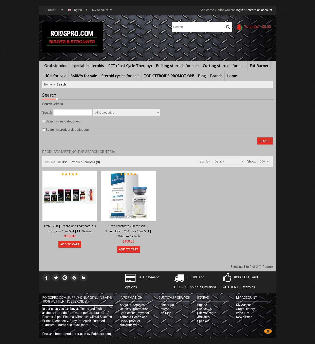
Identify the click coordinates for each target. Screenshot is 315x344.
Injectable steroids (87, 65)
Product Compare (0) (85, 162)
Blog (202, 75)
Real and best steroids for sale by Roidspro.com (76, 334)
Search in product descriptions (67, 130)
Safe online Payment (134, 313)
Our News (204, 309)
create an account (259, 10)
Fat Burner (259, 65)
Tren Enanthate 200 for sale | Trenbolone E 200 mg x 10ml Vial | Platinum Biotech (128, 231)
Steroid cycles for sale (120, 75)
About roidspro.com (133, 305)
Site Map (165, 313)
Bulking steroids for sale (177, 65)
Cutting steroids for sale (224, 65)
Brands (216, 75)
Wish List (242, 313)
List (50, 162)
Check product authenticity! (130, 323)
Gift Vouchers (206, 313)
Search (61, 84)
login (239, 10)
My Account (244, 305)
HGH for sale (55, 75)
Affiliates (203, 317)
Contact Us (166, 305)
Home (232, 75)
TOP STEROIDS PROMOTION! (169, 75)
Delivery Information (134, 309)
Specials (203, 321)
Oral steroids (55, 65)
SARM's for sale (84, 75)
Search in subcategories (63, 121)
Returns (164, 309)
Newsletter (244, 317)
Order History (245, 309)
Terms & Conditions (133, 317)
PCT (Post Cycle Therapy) (130, 65)
